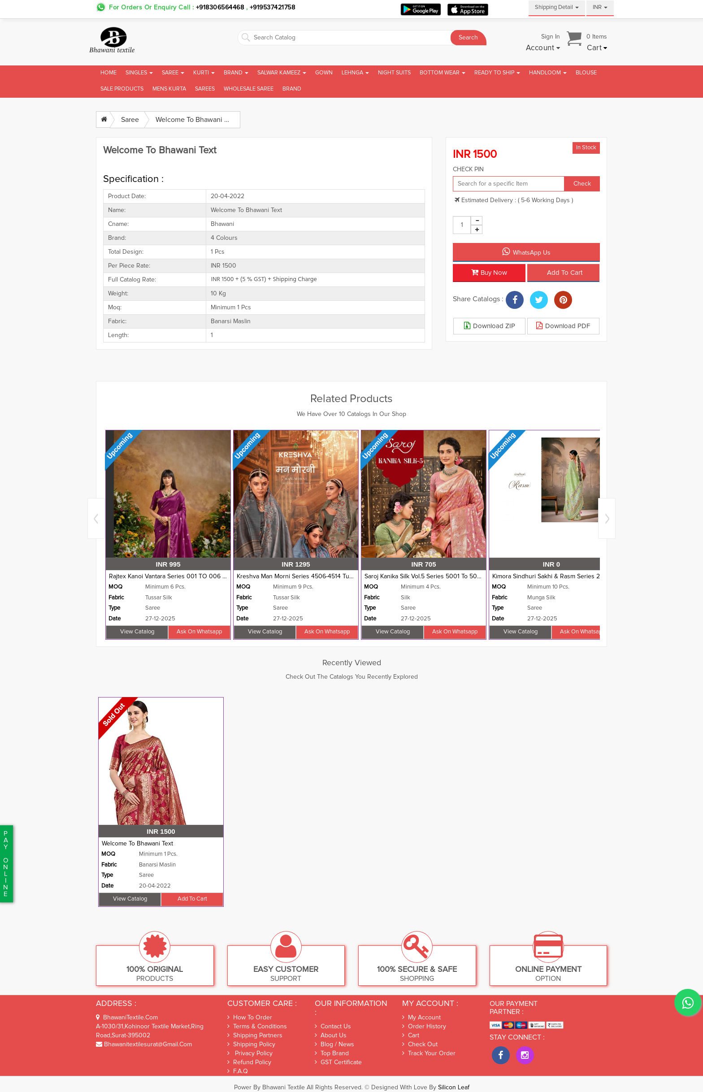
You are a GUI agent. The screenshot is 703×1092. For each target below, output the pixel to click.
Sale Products (121, 89)
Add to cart (564, 272)
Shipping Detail (557, 7)
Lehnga (355, 73)
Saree (173, 73)
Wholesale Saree (248, 89)
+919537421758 (271, 7)
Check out (420, 1044)
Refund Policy (249, 1062)
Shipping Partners (254, 1035)
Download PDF (563, 325)
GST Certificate (338, 1062)
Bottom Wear (442, 73)
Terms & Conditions (257, 1026)
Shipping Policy (251, 1044)
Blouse (586, 73)
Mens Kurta (169, 89)
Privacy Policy (250, 1053)
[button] (543, 48)
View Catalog (137, 632)
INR (600, 7)
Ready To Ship (497, 73)
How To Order (249, 1017)
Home (108, 73)
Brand (236, 73)
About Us (331, 1035)
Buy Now (489, 272)
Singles (139, 73)
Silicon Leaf (453, 1087)
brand (291, 89)
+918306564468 (220, 7)
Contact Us (333, 1026)
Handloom (548, 73)
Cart (410, 1035)
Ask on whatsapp (199, 632)
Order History (424, 1026)
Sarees (205, 89)
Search (468, 38)
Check (582, 184)
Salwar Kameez (281, 73)
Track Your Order (429, 1053)
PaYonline (5, 863)
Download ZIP (489, 325)
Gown (324, 73)
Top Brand (332, 1053)
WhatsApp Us (526, 251)
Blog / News (334, 1044)
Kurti (204, 73)
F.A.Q (237, 1071)
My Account (421, 1017)
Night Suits (394, 73)
